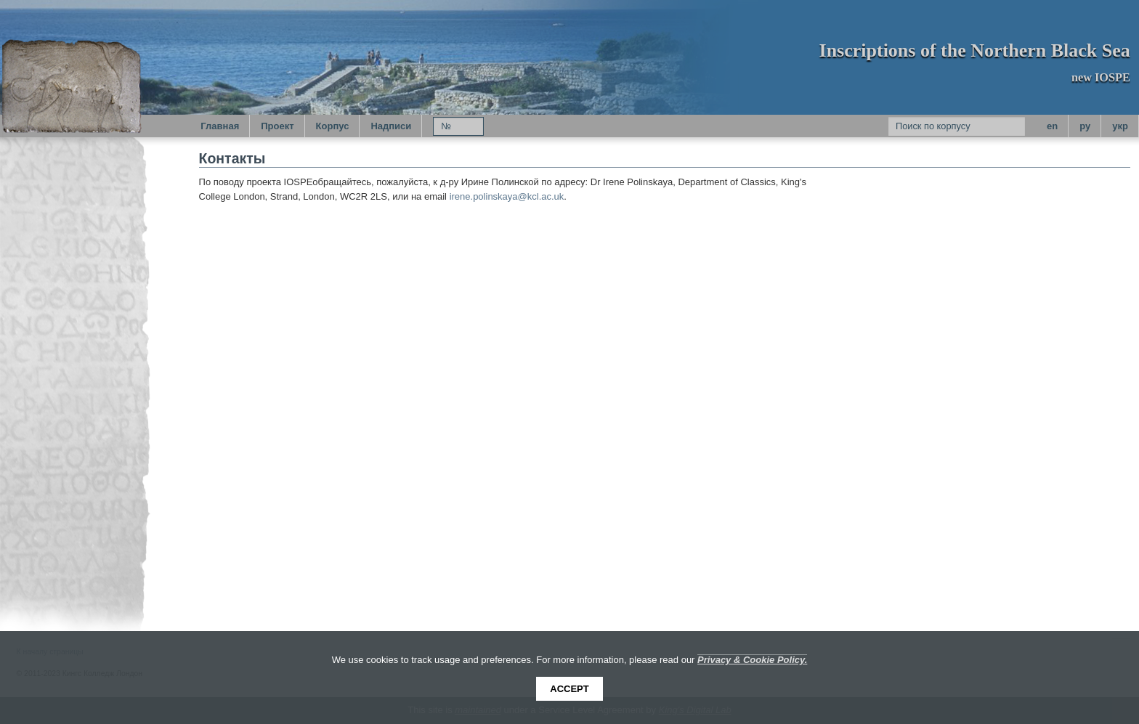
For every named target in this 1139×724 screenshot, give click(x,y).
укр (1120, 126)
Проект (277, 126)
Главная (219, 126)
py (1084, 126)
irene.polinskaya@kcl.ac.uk (507, 196)
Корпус (332, 126)
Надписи (390, 126)
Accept (569, 688)
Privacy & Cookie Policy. (752, 659)
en (1052, 126)
